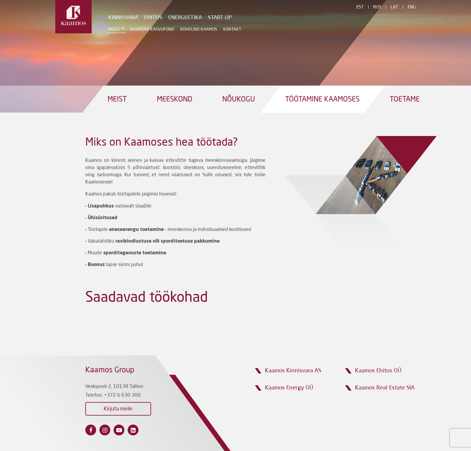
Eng (412, 7)
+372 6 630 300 (122, 395)
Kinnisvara (123, 17)
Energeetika (185, 17)
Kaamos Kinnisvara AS (293, 371)
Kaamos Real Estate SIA (385, 388)
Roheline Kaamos (198, 29)
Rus (377, 7)
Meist (114, 29)
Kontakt (232, 29)
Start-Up (220, 17)
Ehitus (153, 17)
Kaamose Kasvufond (152, 29)
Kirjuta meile (118, 409)
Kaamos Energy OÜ (289, 388)
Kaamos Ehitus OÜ (378, 371)
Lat (394, 7)
